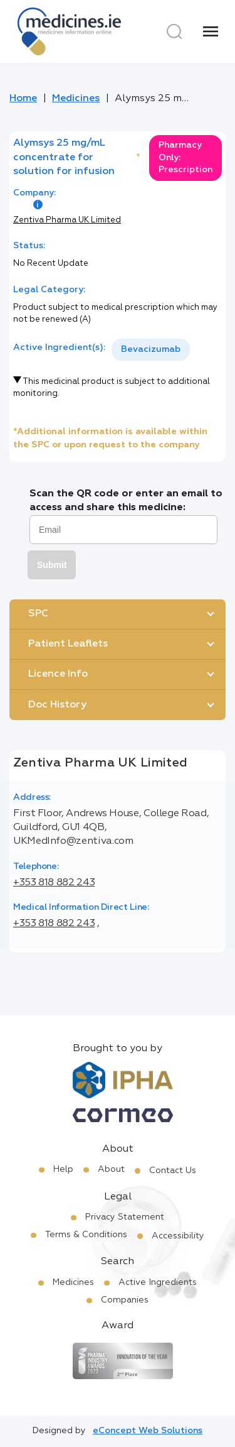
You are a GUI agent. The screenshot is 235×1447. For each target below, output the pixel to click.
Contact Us (172, 1170)
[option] (151, 350)
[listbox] (151, 350)
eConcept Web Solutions (147, 1430)
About (111, 1169)
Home (23, 99)
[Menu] (211, 31)
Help (63, 1169)
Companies (125, 1300)
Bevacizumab (150, 349)
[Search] (174, 31)
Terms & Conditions (86, 1234)
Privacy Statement (124, 1217)
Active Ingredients (157, 1282)
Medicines (76, 99)
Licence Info (58, 674)
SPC (38, 614)
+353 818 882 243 (54, 883)
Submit (51, 565)
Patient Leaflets (68, 644)
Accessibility (178, 1235)
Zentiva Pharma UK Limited (67, 220)
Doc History (57, 705)
